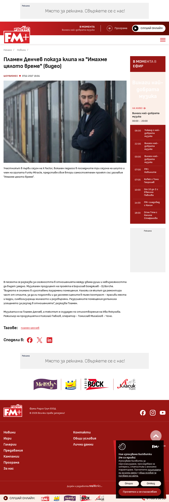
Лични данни (83, 444)
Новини (21, 50)
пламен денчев (30, 328)
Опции (129, 483)
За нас (9, 468)
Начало (8, 50)
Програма (117, 28)
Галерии (10, 444)
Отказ (151, 483)
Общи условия (84, 438)
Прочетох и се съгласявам (140, 491)
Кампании (11, 456)
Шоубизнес (11, 75)
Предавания (13, 450)
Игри (7, 438)
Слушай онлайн (148, 28)
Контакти (82, 432)
